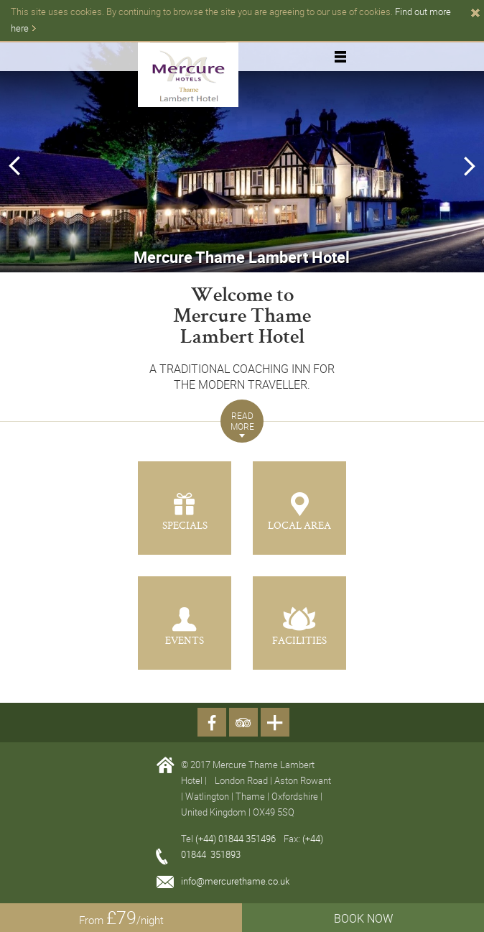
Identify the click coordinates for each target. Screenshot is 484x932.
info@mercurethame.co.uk (235, 881)
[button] (242, 421)
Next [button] (469, 166)
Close (475, 13)
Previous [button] (12, 166)
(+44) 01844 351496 (236, 838)
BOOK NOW (363, 918)
